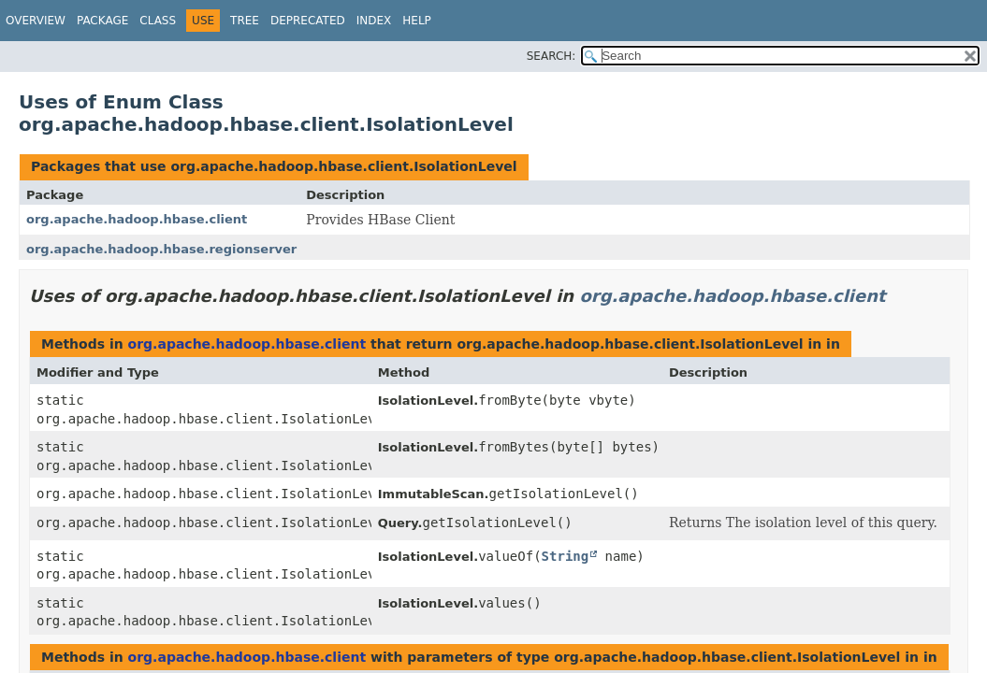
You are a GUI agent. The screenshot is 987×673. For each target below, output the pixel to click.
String (565, 556)
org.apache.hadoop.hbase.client (136, 219)
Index (374, 20)
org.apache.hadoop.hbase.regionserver (161, 249)
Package (102, 20)
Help (416, 20)
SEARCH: (551, 56)
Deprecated (307, 20)
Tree (244, 20)
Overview (35, 20)
